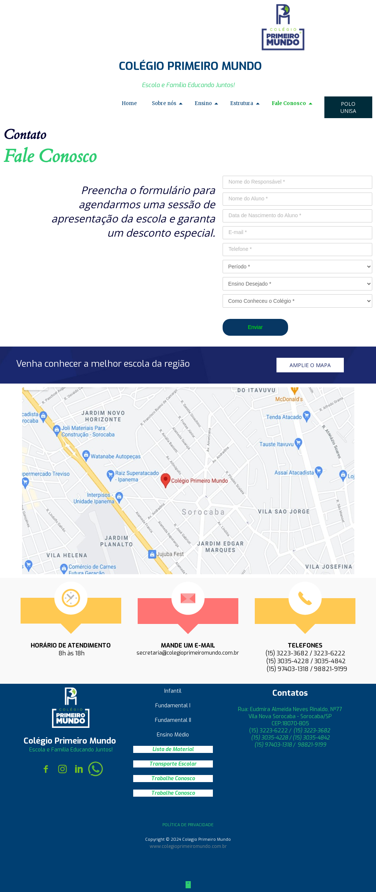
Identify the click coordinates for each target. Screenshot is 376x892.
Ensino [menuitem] (203, 103)
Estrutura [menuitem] (241, 103)
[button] (348, 107)
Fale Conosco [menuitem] (289, 103)
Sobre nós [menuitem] (164, 103)
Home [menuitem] (129, 103)
